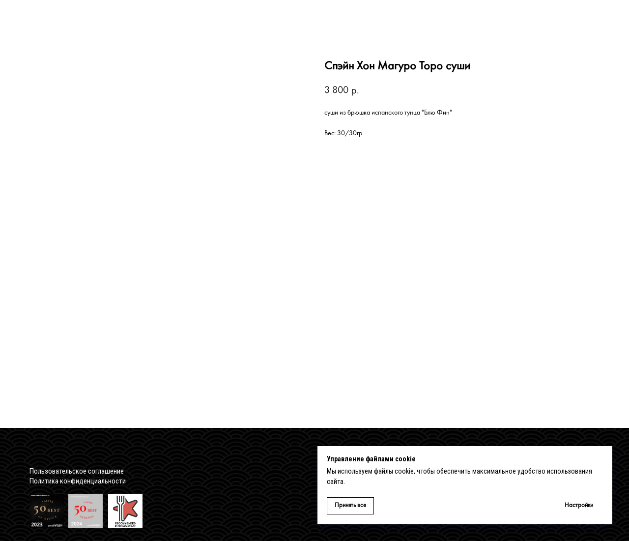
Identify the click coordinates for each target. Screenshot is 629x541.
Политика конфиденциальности (77, 481)
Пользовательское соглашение (76, 471)
